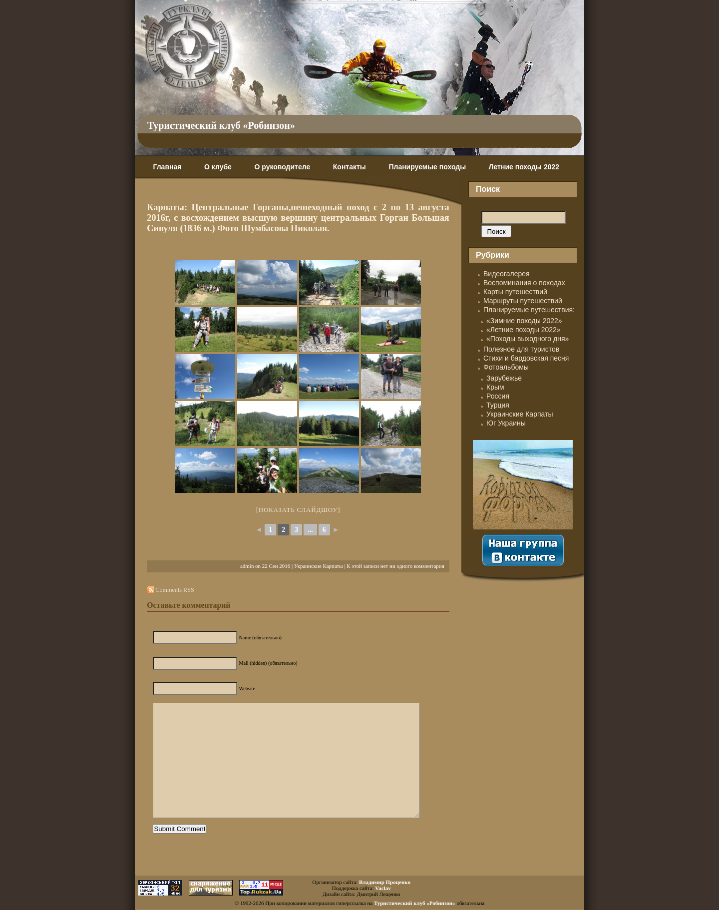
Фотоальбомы (506, 367)
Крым (495, 387)
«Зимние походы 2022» (524, 321)
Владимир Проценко (384, 882)
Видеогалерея (506, 274)
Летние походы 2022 (524, 167)
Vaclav (382, 888)
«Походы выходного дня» (527, 339)
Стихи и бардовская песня (526, 358)
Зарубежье (504, 378)
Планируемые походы (427, 167)
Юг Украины (506, 423)
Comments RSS (174, 589)
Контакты (349, 167)
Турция (497, 405)
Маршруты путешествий (522, 301)
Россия (497, 396)
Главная (167, 167)
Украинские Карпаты (318, 566)
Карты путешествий (515, 292)
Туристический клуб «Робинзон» (221, 125)
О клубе (218, 167)
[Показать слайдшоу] (298, 509)
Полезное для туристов (521, 349)
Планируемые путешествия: (529, 310)
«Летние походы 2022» (523, 330)
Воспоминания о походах (524, 283)
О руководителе (282, 167)
